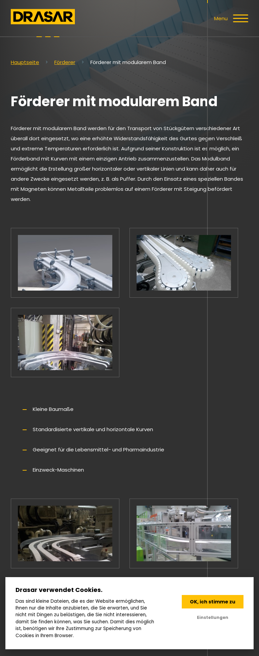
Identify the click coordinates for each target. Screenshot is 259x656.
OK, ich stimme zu (212, 601)
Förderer (64, 62)
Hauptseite (25, 62)
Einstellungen (212, 617)
